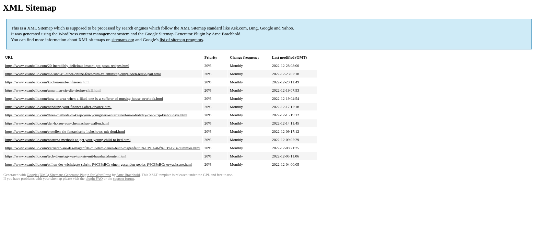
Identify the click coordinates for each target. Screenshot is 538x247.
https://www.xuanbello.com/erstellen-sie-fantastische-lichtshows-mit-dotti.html (65, 131)
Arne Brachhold (226, 33)
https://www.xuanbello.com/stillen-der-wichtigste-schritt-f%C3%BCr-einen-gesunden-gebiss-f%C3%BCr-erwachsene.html (98, 164)
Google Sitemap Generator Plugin (175, 33)
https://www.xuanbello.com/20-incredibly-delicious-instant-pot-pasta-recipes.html (67, 65)
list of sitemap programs (181, 39)
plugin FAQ (94, 178)
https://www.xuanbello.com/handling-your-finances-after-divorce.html (58, 107)
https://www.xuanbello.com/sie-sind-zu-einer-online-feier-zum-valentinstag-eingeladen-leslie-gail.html (83, 74)
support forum (123, 178)
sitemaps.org (123, 39)
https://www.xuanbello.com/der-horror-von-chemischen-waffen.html (57, 123)
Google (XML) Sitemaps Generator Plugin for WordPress (69, 175)
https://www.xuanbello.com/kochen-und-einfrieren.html (47, 82)
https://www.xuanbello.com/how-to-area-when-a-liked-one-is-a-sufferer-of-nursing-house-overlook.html (84, 98)
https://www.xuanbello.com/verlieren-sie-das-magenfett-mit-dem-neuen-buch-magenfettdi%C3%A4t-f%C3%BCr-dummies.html (102, 148)
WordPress (68, 33)
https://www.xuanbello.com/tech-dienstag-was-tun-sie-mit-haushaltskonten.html (65, 156)
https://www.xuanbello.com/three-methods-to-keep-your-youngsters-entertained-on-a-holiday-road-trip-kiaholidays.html (96, 115)
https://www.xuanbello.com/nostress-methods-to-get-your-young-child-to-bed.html (67, 140)
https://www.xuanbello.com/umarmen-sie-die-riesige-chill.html (53, 90)
